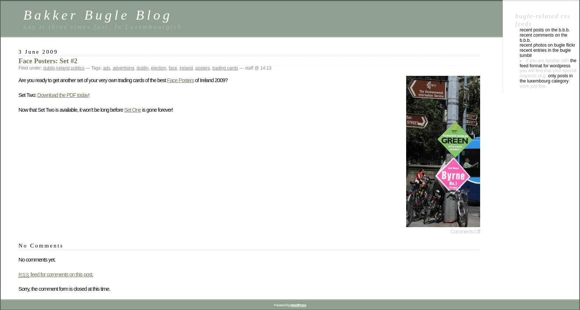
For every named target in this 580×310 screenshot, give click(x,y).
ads (106, 68)
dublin (49, 68)
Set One (132, 110)
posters (202, 68)
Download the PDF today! (63, 95)
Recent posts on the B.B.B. (545, 30)
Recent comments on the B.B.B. (543, 38)
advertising (123, 68)
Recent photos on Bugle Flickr (547, 45)
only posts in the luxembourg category (546, 78)
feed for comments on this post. (55, 274)
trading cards (225, 68)
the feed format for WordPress (548, 63)
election (158, 68)
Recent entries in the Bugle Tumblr (545, 53)
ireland (63, 68)
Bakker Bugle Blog (97, 15)
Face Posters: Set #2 (47, 61)
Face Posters (180, 80)
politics (77, 68)
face (173, 68)
